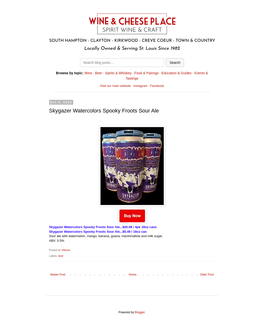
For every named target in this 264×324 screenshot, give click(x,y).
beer (61, 255)
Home (133, 274)
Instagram (140, 86)
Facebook (157, 86)
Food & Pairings (146, 73)
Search (175, 63)
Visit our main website (115, 86)
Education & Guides (176, 73)
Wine (88, 73)
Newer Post (57, 274)
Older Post (207, 274)
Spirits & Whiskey (118, 73)
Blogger (140, 312)
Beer (98, 73)
